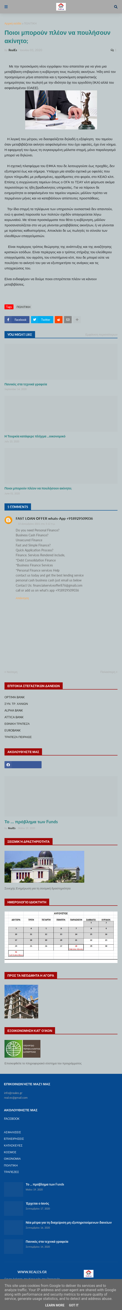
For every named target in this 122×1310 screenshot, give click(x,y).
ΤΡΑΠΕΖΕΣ (11, 1172)
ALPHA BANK (13, 710)
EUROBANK (12, 730)
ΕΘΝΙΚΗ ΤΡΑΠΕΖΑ (17, 723)
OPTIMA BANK (14, 697)
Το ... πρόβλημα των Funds (31, 821)
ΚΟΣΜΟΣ (10, 1152)
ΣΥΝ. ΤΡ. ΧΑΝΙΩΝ (16, 703)
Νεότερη (12, 672)
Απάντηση (22, 598)
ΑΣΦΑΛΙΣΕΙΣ (12, 1132)
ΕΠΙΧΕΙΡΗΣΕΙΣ (14, 1138)
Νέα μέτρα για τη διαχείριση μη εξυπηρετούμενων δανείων (69, 1222)
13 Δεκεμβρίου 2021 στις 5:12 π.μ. (36, 523)
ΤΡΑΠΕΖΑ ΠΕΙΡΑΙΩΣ (18, 737)
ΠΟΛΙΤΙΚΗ (30, 23)
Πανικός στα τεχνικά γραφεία (25, 384)
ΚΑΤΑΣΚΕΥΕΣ (13, 1145)
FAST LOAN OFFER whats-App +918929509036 (54, 518)
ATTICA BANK (14, 717)
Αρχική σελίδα (12, 23)
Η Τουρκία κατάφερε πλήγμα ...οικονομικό (34, 436)
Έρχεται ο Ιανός (37, 1203)
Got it (74, 1305)
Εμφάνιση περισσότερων (101, 334)
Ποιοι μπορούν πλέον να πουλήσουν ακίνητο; (38, 488)
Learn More (54, 1305)
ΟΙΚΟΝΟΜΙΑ (12, 1158)
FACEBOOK (12, 1118)
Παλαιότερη (107, 672)
